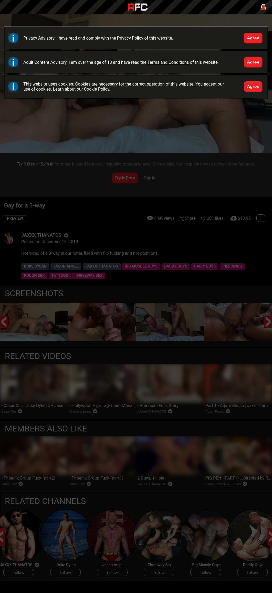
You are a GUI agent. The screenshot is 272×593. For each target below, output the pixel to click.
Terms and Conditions (168, 62)
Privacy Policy (130, 38)
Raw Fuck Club (138, 7)
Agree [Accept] (253, 38)
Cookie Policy (96, 89)
